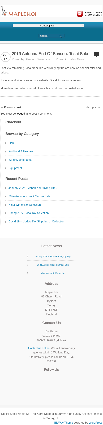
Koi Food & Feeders (20, 151)
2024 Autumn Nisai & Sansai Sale (29, 196)
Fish (11, 143)
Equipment (15, 168)
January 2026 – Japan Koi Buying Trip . (32, 187)
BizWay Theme (63, 422)
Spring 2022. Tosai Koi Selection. (28, 213)
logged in (22, 113)
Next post (93, 107)
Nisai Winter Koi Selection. (24, 204)
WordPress (95, 422)
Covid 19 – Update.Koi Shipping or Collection (36, 221)
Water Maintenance (20, 159)
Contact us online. (39, 348)
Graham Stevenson (38, 59)
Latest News (76, 59)
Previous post (11, 107)
